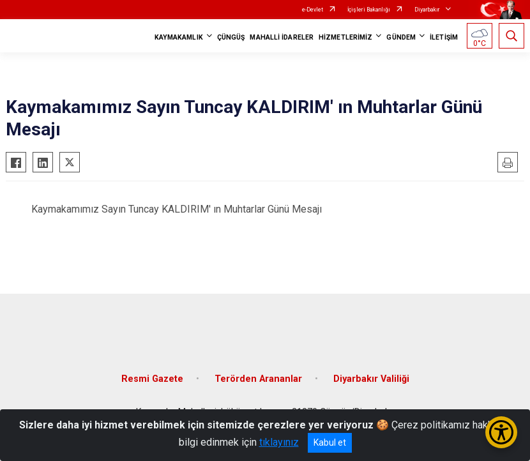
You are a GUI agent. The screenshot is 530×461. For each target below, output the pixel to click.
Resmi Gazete (152, 379)
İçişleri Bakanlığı (368, 9)
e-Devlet (312, 9)
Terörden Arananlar (258, 379)
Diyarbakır (427, 9)
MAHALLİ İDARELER (282, 37)
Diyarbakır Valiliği (371, 379)
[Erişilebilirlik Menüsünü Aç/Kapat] (501, 432)
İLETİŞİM (444, 37)
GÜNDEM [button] (401, 37)
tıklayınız (279, 442)
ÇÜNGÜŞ (231, 37)
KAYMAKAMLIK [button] (179, 37)
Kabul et (330, 442)
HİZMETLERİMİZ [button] (345, 37)
